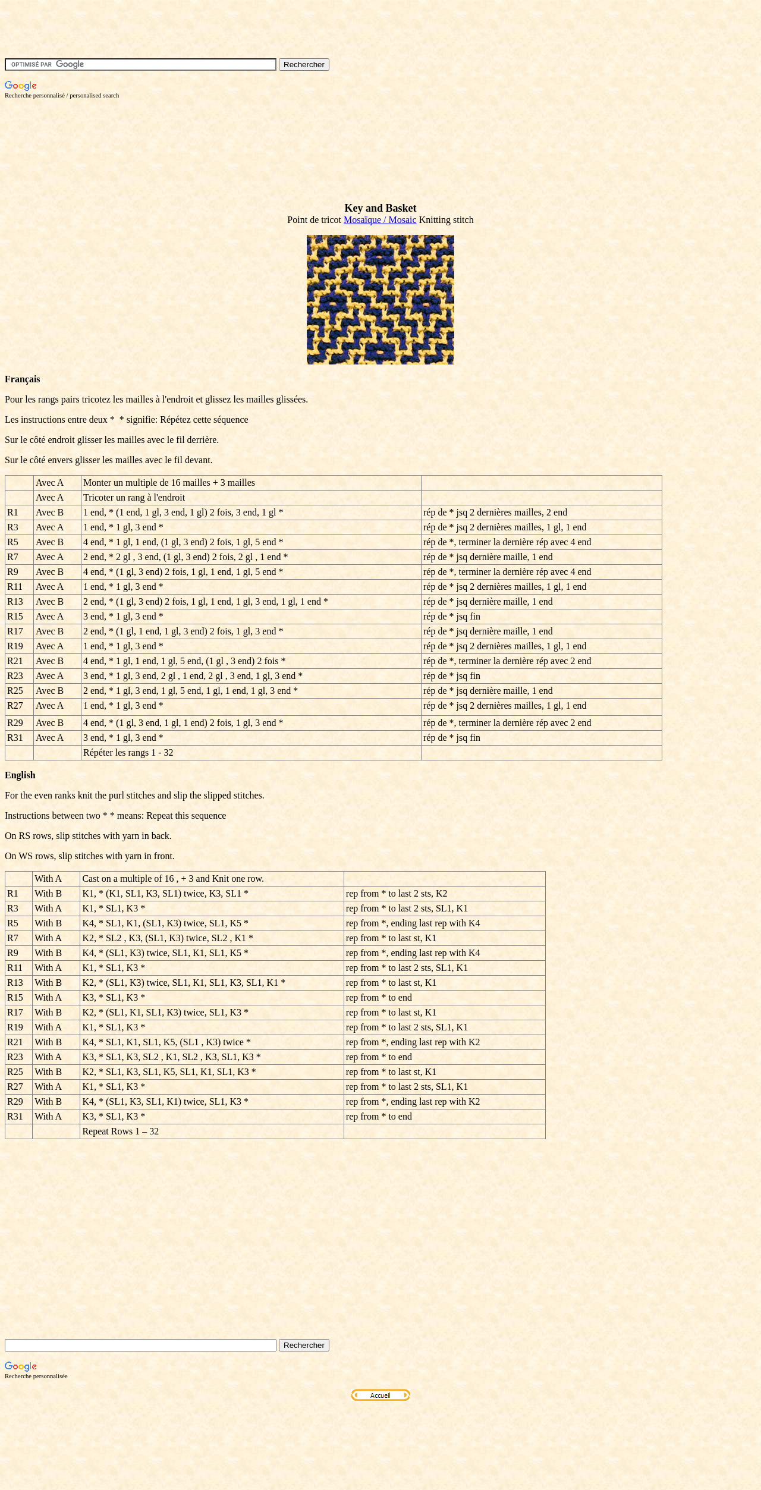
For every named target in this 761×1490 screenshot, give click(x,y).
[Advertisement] (221, 125)
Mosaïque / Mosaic (380, 220)
